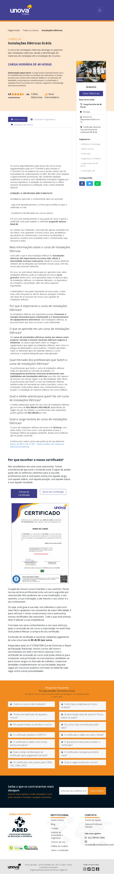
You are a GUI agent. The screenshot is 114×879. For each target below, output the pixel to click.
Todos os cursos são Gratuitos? (28, 704)
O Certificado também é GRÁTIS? (28, 734)
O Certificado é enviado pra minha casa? (80, 753)
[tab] (18, 119)
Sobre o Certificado (60, 850)
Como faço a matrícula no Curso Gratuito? (79, 706)
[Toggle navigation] (100, 10)
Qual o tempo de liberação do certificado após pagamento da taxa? (28, 753)
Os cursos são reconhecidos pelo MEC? (80, 726)
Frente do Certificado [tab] (24, 493)
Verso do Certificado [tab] (53, 491)
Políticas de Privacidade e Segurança (57, 835)
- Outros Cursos (87, 148)
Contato (54, 828)
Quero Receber (97, 790)
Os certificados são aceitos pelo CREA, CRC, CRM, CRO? (31, 764)
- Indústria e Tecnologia (90, 144)
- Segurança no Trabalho (90, 158)
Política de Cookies (59, 846)
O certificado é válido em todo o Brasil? (82, 734)
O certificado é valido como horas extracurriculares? (28, 743)
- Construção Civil (87, 170)
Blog (53, 824)
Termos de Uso (58, 842)
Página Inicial (13, 30)
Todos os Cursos (31, 30)
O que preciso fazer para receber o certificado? (80, 743)
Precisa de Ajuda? (93, 820)
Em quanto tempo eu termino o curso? (31, 724)
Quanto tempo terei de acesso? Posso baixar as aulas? (82, 716)
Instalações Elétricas (52, 30)
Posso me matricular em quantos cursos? (28, 716)
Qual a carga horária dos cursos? (79, 762)
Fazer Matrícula (91, 93)
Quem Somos (57, 820)
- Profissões (85, 153)
